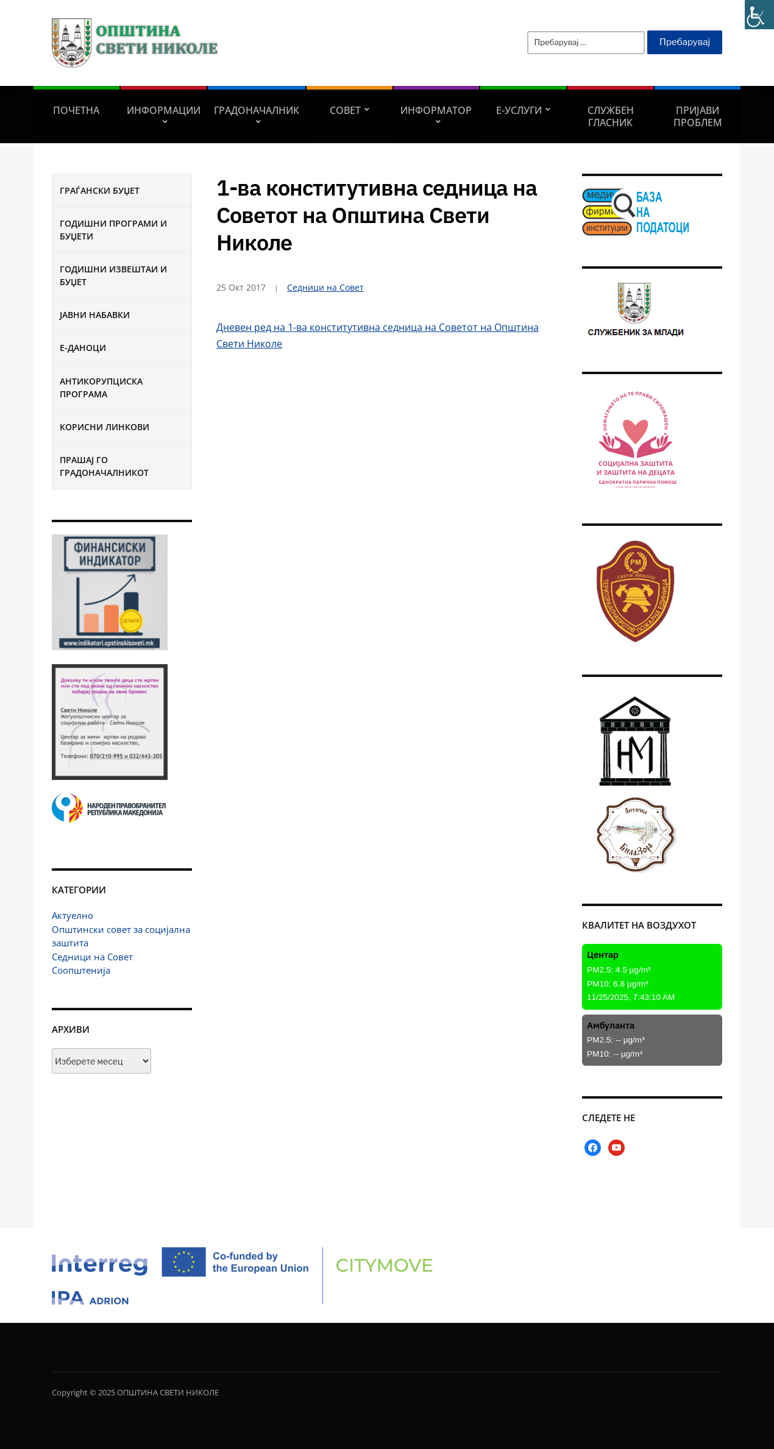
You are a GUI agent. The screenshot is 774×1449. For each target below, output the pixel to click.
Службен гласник (611, 116)
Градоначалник (256, 110)
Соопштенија (81, 970)
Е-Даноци (83, 347)
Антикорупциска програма (101, 387)
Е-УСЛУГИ (519, 110)
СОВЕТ (345, 110)
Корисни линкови (104, 427)
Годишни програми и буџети (113, 230)
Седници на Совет (92, 957)
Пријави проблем (697, 116)
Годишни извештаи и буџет (113, 275)
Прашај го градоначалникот (104, 466)
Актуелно (72, 915)
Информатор (436, 110)
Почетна (76, 110)
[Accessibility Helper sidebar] (759, 14)
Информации (164, 110)
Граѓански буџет (100, 190)
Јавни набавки (95, 315)
